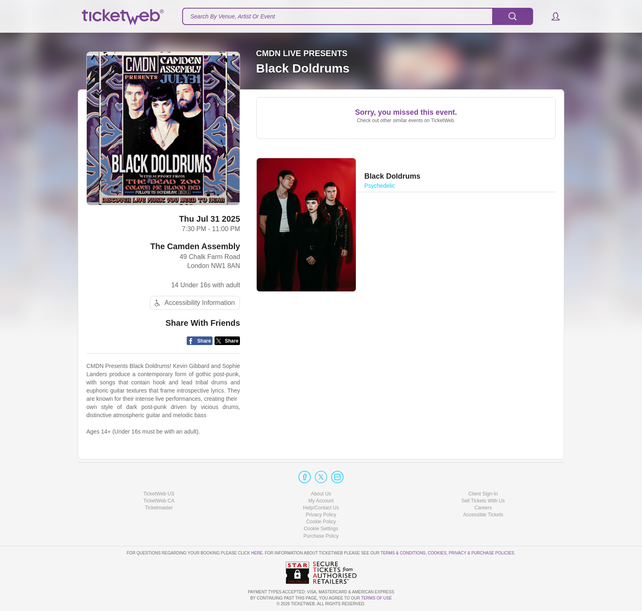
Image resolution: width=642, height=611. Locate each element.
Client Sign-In (483, 494)
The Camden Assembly (195, 246)
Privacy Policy (321, 515)
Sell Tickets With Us (483, 501)
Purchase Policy (321, 536)
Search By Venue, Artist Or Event (232, 16)
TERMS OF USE (376, 598)
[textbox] (357, 16)
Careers (483, 508)
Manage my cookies (321, 529)
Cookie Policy (321, 522)
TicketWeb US (158, 494)
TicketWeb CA (158, 501)
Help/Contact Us (321, 508)
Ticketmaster (159, 508)
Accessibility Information (193, 303)
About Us (321, 494)
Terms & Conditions (402, 553)
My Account (321, 501)
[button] (552, 16)
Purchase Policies (492, 553)
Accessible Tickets (483, 515)
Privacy (457, 553)
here (256, 553)
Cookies (437, 553)
